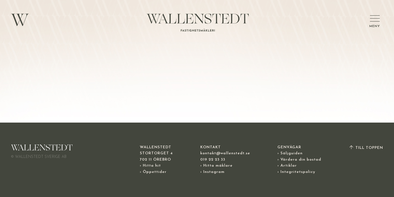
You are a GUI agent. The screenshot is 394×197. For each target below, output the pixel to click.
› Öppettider (153, 172)
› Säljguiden (290, 153)
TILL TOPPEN (366, 148)
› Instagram (212, 172)
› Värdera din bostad (299, 160)
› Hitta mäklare (216, 166)
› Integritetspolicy (296, 172)
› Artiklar (287, 166)
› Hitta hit (150, 166)
